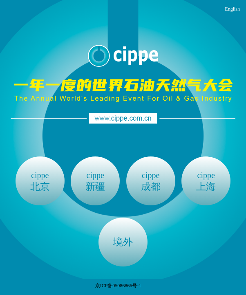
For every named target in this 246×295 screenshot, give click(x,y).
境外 (123, 242)
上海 (206, 181)
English (232, 9)
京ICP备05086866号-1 (118, 285)
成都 (151, 181)
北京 (40, 181)
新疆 (95, 181)
